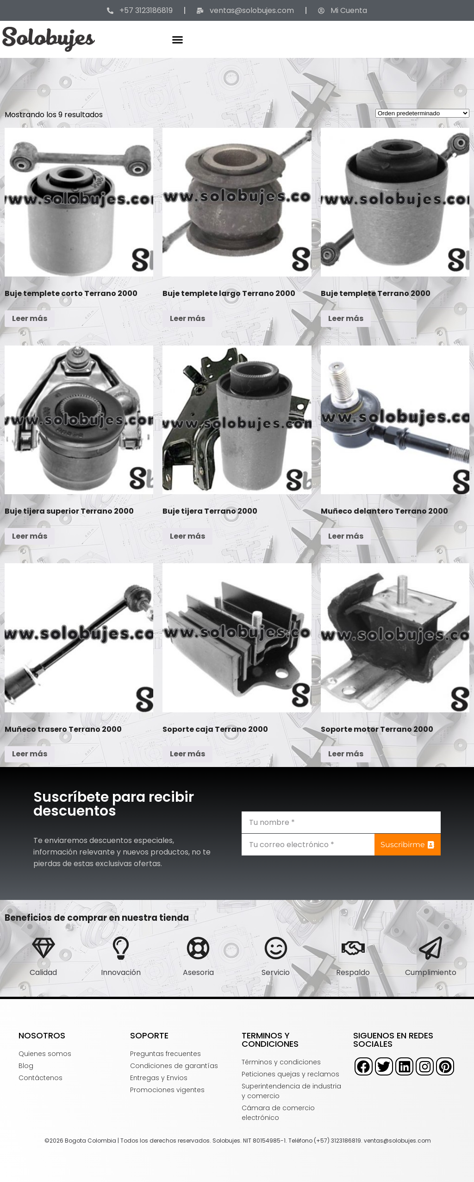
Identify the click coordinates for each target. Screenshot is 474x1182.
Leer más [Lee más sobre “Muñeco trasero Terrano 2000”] (29, 753)
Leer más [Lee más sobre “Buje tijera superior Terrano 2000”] (29, 536)
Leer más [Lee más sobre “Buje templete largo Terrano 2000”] (187, 318)
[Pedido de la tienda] (422, 113)
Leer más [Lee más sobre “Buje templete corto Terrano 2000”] (29, 318)
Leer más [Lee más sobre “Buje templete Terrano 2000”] (345, 318)
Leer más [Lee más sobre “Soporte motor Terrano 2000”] (345, 753)
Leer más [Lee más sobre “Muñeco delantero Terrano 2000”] (345, 536)
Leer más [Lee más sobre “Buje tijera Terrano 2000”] (187, 536)
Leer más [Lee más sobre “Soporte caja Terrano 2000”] (187, 753)
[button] (178, 39)
